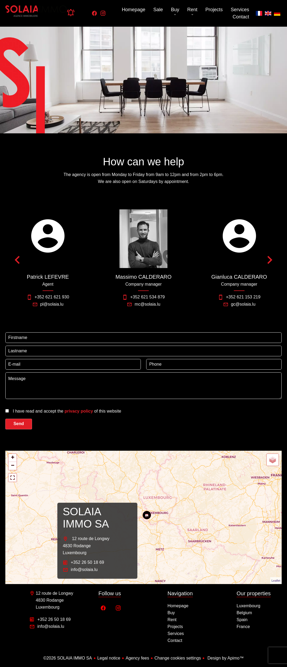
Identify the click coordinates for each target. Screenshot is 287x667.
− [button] (12, 466)
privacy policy (79, 411)
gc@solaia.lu (243, 304)
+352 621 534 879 (147, 297)
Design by (225, 658)
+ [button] (12, 458)
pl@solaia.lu (51, 304)
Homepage (36, 13)
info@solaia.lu (84, 569)
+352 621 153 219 (243, 297)
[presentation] (39, 412)
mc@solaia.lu (147, 304)
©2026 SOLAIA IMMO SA (67, 658)
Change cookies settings (177, 658)
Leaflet (276, 580)
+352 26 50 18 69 (87, 562)
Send (18, 423)
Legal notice (108, 658)
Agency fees (137, 658)
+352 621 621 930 (52, 297)
